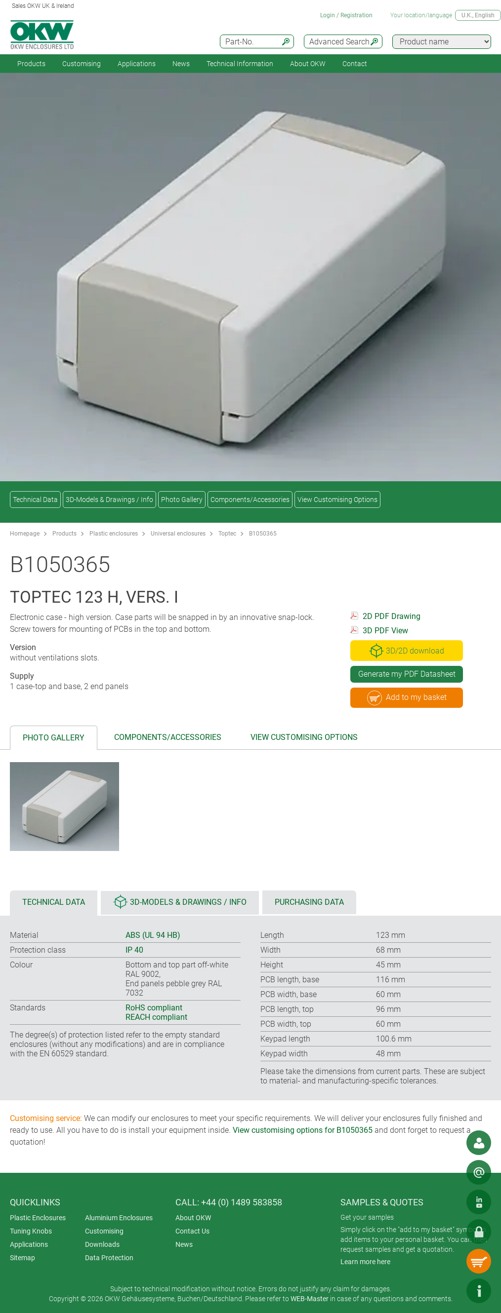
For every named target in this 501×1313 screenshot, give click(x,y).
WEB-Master (310, 1299)
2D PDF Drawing (391, 616)
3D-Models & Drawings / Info (109, 499)
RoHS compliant (153, 1007)
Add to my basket (407, 698)
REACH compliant (156, 1017)
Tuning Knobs (31, 1231)
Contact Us (192, 1231)
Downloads (102, 1244)
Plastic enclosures (113, 533)
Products (31, 64)
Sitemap (22, 1258)
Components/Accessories (250, 499)
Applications (137, 64)
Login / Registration (346, 15)
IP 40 (134, 950)
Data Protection (109, 1258)
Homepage (25, 533)
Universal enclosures (178, 533)
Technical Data (35, 499)
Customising (81, 64)
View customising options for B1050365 (303, 1130)
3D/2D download (406, 650)
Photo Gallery (182, 499)
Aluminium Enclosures (119, 1218)
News (181, 64)
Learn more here (365, 1262)
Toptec (227, 533)
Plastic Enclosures (38, 1218)
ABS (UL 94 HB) (152, 935)
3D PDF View (385, 630)
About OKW (193, 1218)
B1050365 (263, 533)
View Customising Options (337, 499)
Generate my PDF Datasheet (407, 674)
